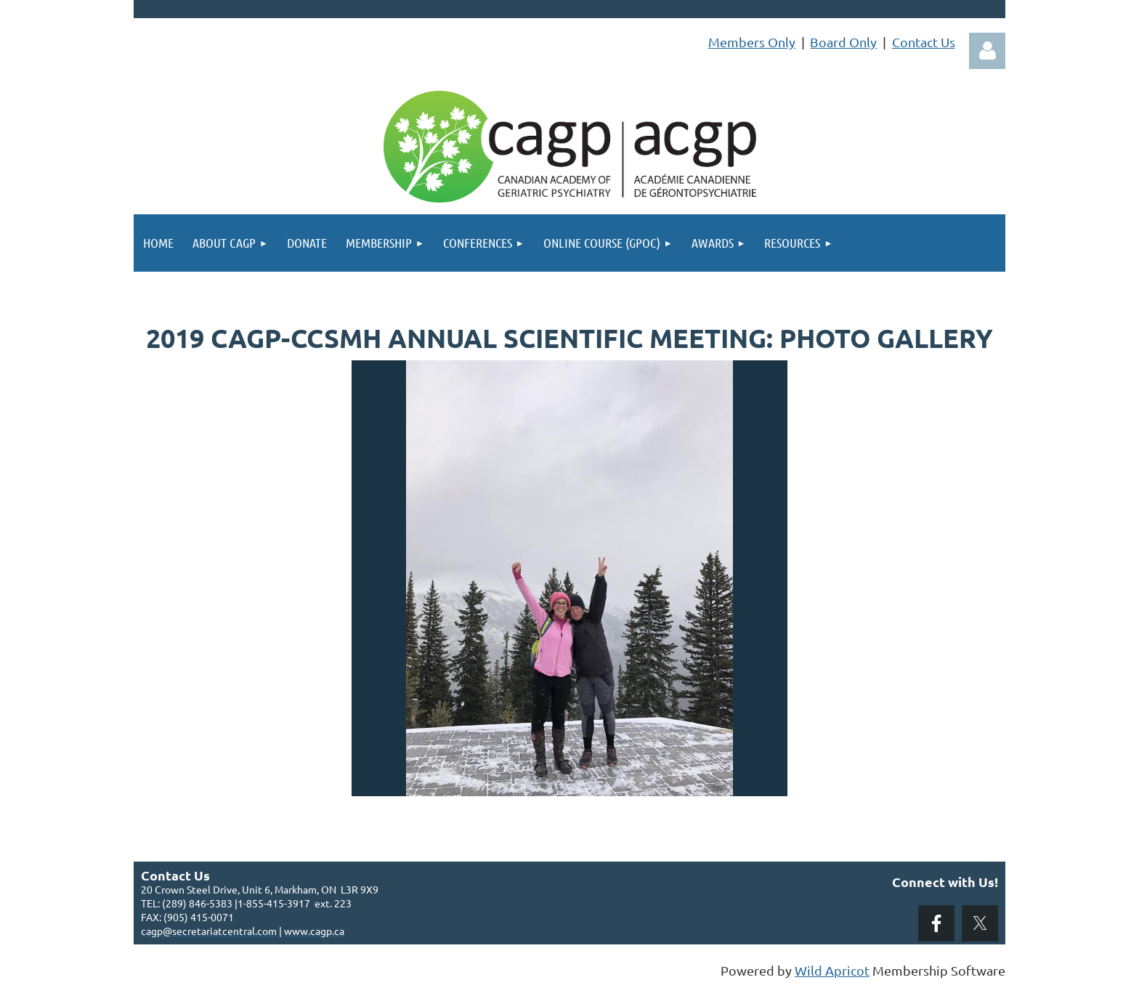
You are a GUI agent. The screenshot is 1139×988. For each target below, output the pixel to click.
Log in (987, 51)
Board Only (843, 41)
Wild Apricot (832, 970)
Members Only (751, 41)
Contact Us (923, 41)
